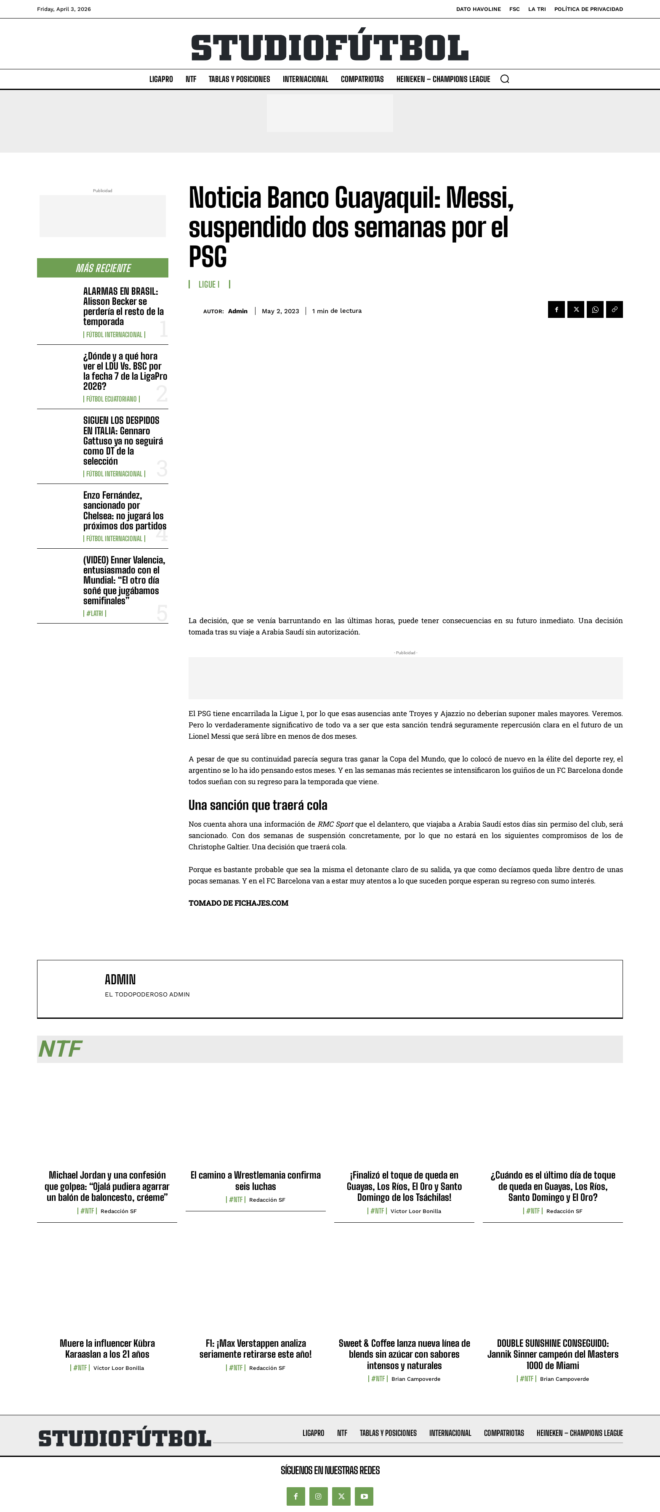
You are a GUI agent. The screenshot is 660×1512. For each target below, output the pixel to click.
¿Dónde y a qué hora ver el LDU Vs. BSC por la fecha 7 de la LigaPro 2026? (125, 371)
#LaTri (94, 613)
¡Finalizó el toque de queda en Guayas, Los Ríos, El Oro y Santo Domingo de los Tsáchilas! (404, 1186)
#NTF (87, 1211)
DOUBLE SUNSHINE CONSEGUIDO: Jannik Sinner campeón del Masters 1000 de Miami (553, 1354)
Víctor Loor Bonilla (416, 1211)
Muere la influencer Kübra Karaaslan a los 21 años (107, 1349)
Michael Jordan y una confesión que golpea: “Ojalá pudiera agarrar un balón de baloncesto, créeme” (107, 1186)
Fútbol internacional (114, 334)
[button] (505, 79)
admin (238, 311)
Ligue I (209, 284)
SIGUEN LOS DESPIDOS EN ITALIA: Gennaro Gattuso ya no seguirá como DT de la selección (123, 441)
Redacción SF (119, 1211)
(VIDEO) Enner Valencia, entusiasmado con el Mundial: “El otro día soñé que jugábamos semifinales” (124, 580)
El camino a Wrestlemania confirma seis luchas (256, 1180)
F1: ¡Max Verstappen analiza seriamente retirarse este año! (256, 1349)
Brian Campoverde (416, 1379)
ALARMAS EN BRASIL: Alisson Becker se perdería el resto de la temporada (123, 306)
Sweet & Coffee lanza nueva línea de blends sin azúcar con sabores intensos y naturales (404, 1354)
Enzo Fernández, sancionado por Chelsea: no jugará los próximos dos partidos (125, 510)
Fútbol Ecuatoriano (111, 399)
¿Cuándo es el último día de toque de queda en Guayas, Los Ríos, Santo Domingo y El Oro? (553, 1186)
